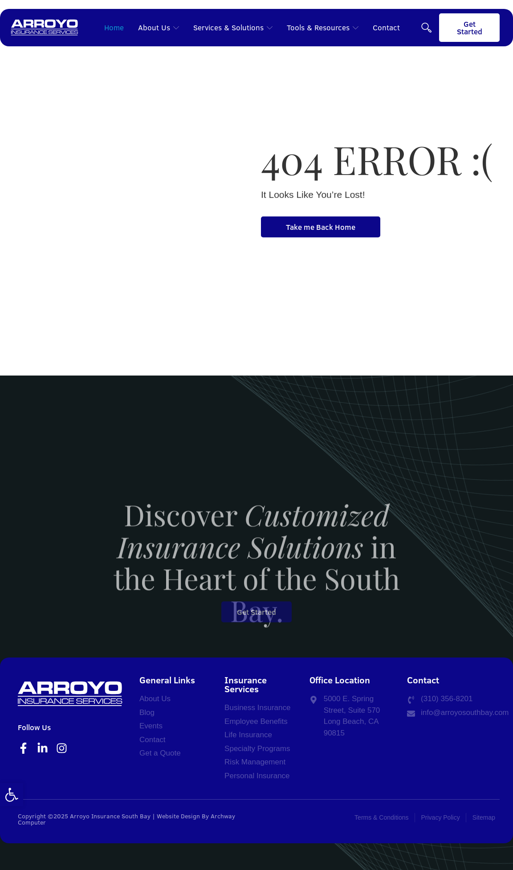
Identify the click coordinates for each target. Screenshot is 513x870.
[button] (11, 794)
